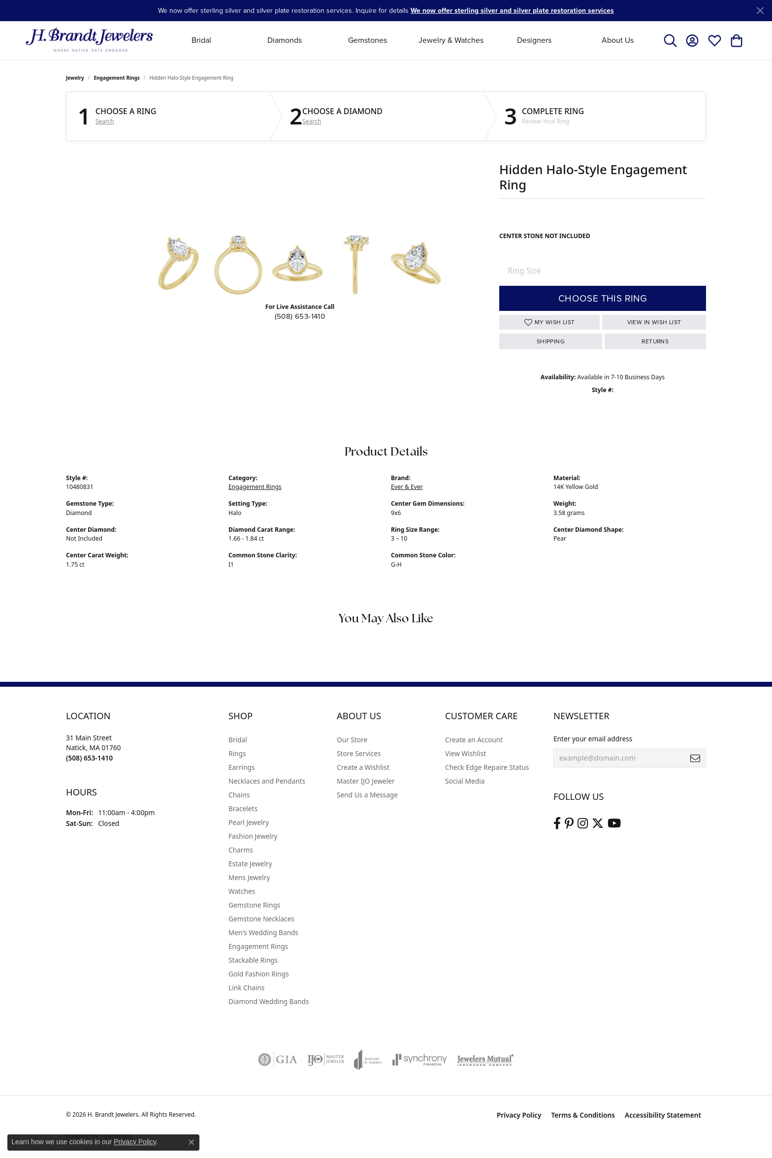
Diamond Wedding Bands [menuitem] (268, 1001)
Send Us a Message (367, 794)
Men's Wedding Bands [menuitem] (263, 932)
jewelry (75, 77)
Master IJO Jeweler (366, 781)
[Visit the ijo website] (325, 1059)
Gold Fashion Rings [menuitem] (258, 973)
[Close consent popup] (191, 1142)
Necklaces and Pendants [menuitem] (266, 781)
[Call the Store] (89, 757)
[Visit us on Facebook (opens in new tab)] (557, 823)
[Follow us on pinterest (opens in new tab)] (569, 823)
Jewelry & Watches (450, 40)
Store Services (359, 753)
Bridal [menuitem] (237, 739)
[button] (670, 40)
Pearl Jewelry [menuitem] (248, 822)
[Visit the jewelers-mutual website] (485, 1059)
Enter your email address (592, 738)
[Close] (760, 10)
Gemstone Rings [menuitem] (254, 905)
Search (105, 121)
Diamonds (284, 40)
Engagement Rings (117, 77)
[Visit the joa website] (368, 1059)
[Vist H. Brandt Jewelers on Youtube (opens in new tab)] (614, 823)
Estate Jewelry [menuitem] (250, 863)
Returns (655, 341)
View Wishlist (465, 753)
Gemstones (367, 40)
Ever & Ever (407, 487)
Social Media (464, 781)
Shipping (551, 341)
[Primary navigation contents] (409, 40)
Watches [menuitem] (241, 891)
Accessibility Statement (663, 1115)
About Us (618, 40)
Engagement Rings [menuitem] (258, 946)
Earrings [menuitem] (241, 767)
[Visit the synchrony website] (419, 1059)
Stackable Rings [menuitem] (253, 960)
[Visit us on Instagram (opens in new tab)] (583, 823)
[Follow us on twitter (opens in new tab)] (598, 823)
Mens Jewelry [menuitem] (249, 877)
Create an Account (474, 739)
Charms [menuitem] (240, 849)
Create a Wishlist (363, 767)
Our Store (352, 739)
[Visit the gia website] (277, 1059)
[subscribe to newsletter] (695, 758)
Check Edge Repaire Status (487, 767)
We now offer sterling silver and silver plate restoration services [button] (512, 10)
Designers (534, 40)
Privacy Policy (519, 1115)
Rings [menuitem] (237, 753)
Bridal (201, 40)
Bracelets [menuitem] (242, 808)
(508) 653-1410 (300, 316)
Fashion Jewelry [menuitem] (252, 836)
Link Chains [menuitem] (246, 987)
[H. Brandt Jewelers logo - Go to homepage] (89, 40)
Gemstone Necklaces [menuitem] (261, 918)
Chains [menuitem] (239, 794)
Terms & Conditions (583, 1115)
